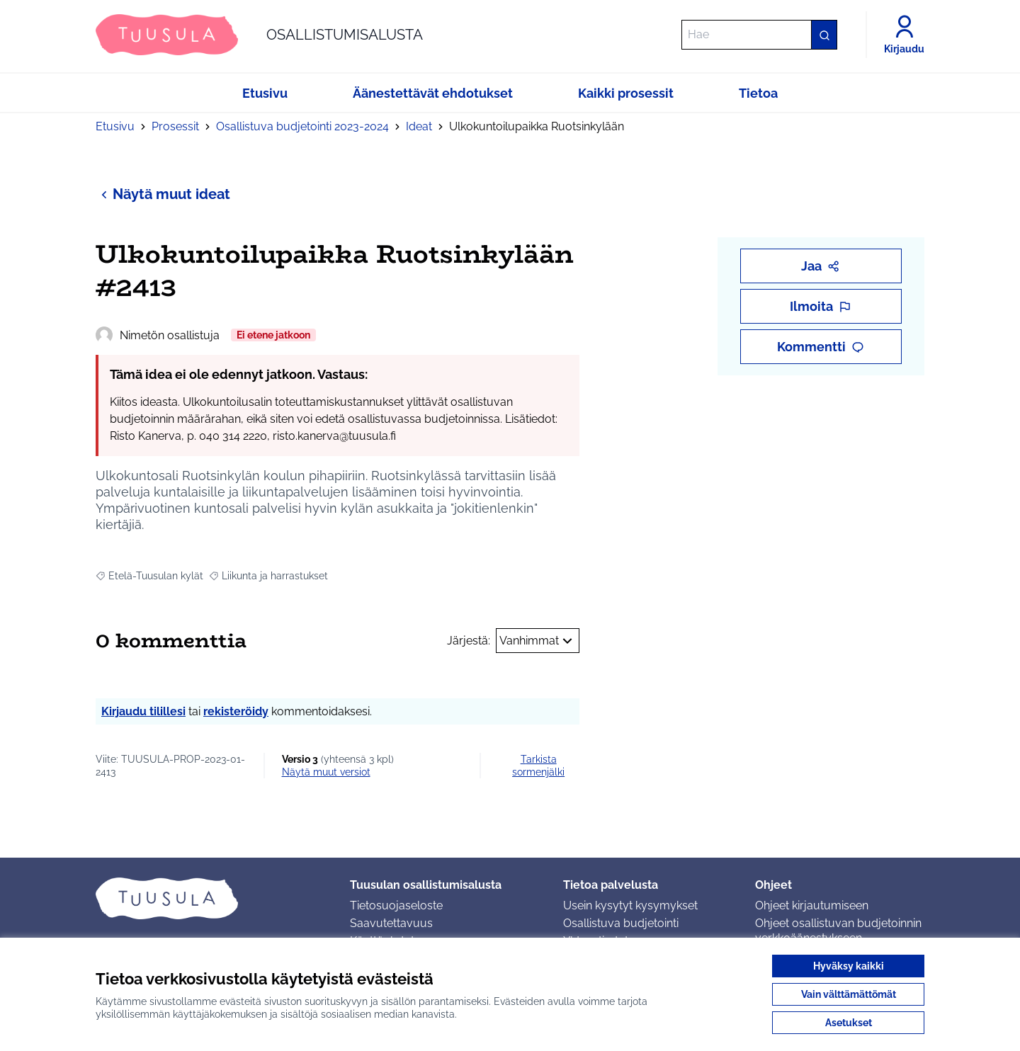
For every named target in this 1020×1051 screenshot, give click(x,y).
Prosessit (175, 126)
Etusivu (115, 126)
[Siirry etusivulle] (259, 34)
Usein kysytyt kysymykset (630, 905)
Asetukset (848, 1022)
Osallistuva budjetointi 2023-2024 (302, 126)
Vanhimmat (537, 640)
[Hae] (759, 35)
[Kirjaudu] (904, 34)
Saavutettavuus (391, 923)
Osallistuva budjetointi (621, 923)
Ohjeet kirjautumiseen (811, 905)
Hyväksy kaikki (848, 966)
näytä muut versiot (326, 772)
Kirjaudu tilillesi (143, 711)
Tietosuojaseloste (396, 905)
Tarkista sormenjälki (538, 766)
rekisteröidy (235, 711)
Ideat (419, 126)
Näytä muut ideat (163, 194)
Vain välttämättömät (848, 994)
